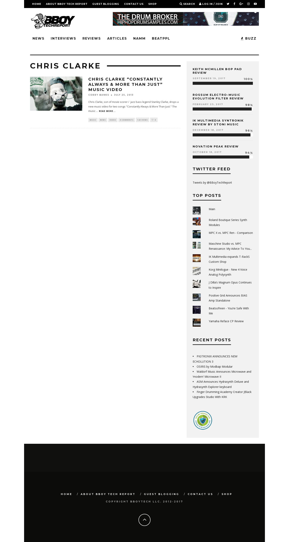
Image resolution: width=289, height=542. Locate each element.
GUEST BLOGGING (105, 3)
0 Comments (126, 120)
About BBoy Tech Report (67, 3)
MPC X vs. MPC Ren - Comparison (231, 233)
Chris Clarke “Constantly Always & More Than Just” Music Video (125, 84)
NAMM (139, 38)
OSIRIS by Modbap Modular (215, 366)
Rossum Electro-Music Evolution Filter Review (218, 96)
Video (113, 120)
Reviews (91, 38)
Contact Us (133, 3)
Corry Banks (98, 95)
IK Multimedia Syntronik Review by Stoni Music (218, 122)
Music (93, 120)
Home (36, 3)
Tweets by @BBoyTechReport (212, 182)
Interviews (63, 38)
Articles (117, 38)
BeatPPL (161, 38)
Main (212, 209)
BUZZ (248, 38)
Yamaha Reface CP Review (226, 321)
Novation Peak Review (216, 146)
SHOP (152, 3)
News (39, 38)
